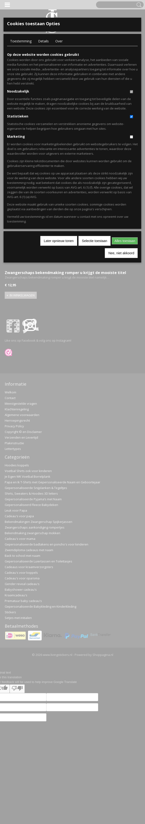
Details (43, 41)
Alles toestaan (124, 241)
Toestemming (21, 41)
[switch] (131, 91)
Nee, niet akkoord (121, 253)
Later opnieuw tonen (59, 241)
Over (59, 41)
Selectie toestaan (94, 241)
